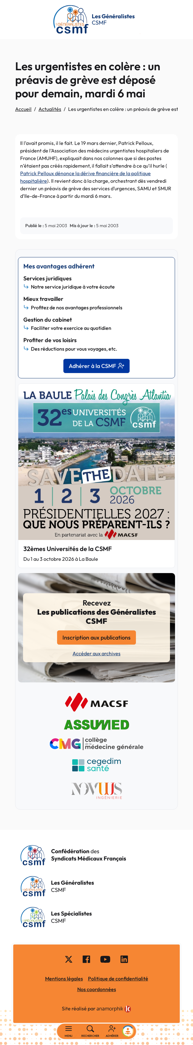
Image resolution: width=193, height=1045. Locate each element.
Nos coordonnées (96, 989)
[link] (113, 1009)
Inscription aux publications (96, 637)
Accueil (23, 109)
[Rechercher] (90, 1031)
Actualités (49, 109)
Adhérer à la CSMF (96, 366)
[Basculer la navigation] (69, 1031)
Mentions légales (64, 978)
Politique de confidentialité (118, 978)
